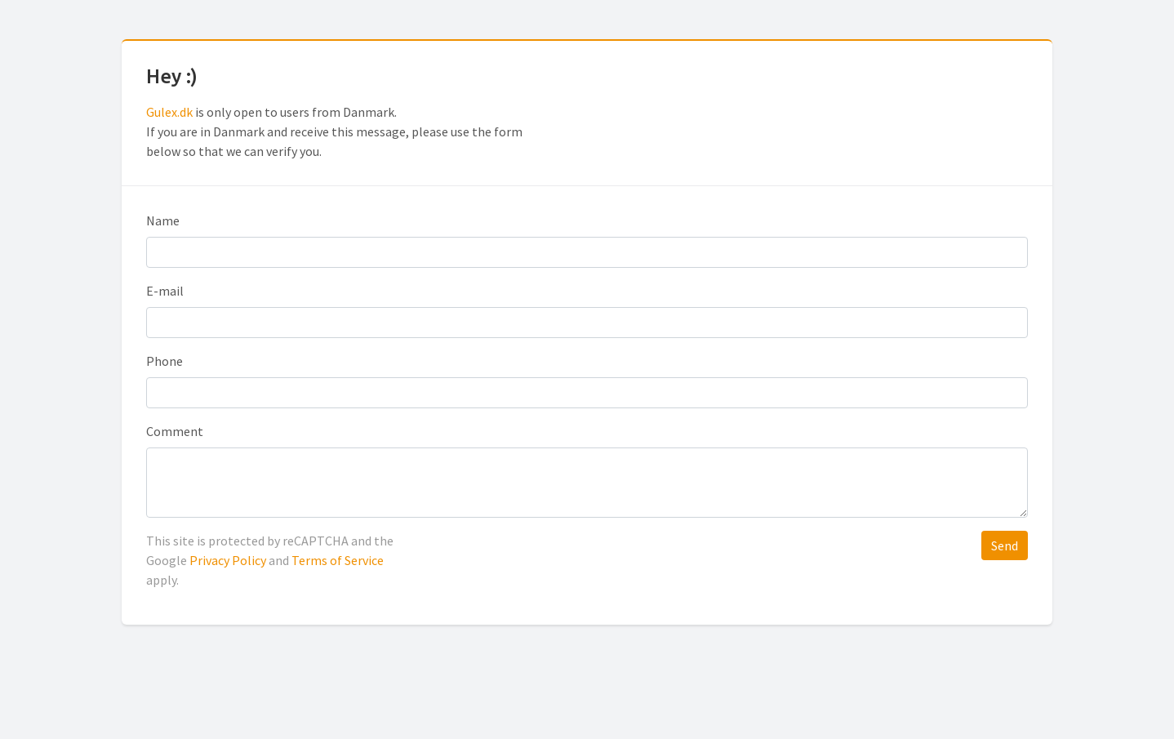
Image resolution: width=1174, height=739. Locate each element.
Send (1004, 545)
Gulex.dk (169, 112)
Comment (174, 431)
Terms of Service (337, 560)
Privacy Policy (227, 560)
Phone (164, 361)
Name (163, 220)
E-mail (165, 291)
